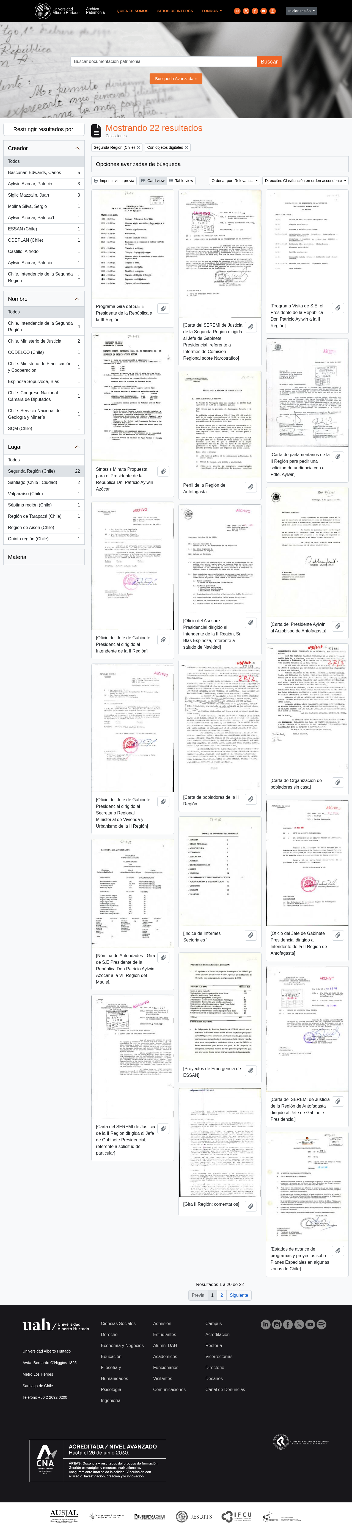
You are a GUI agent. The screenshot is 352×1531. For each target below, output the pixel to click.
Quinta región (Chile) (44, 540)
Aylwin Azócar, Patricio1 (44, 218)
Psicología (111, 1389)
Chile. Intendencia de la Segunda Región (44, 277)
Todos (14, 161)
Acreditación (217, 1334)
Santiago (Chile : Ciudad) (44, 483)
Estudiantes (164, 1334)
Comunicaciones (169, 1389)
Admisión (162, 1323)
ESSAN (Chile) (44, 230)
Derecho (109, 1334)
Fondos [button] (210, 11)
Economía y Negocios (122, 1345)
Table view (181, 180)
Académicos (165, 1356)
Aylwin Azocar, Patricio (44, 185)
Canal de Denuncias (225, 1389)
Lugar (15, 447)
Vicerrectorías (218, 1356)
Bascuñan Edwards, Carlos (44, 173)
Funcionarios (165, 1367)
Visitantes (162, 1378)
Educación (111, 1356)
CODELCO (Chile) (44, 353)
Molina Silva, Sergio (44, 207)
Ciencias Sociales (118, 1323)
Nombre (18, 299)
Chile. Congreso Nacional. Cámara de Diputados (44, 396)
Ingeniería (110, 1400)
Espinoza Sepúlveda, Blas (44, 382)
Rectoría (213, 1345)
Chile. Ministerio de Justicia (44, 342)
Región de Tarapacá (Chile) (44, 517)
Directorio (214, 1367)
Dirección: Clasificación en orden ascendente (304, 180)
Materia (17, 557)
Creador (18, 148)
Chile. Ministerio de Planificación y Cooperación (44, 367)
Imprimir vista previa (114, 180)
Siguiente (239, 1295)
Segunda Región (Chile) (44, 472)
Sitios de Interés (175, 11)
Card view (152, 180)
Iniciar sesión (300, 11)
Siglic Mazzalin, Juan (44, 196)
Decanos (214, 1378)
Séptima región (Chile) (44, 506)
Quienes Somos (132, 11)
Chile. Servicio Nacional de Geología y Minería (44, 414)
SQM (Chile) (44, 429)
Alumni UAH (165, 1345)
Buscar (269, 62)
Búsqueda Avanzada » (176, 78)
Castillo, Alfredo (44, 252)
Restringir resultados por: (44, 129)
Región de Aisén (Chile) (44, 528)
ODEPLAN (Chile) (44, 241)
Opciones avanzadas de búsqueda (138, 164)
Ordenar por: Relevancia (232, 180)
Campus (213, 1323)
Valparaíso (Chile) (44, 495)
